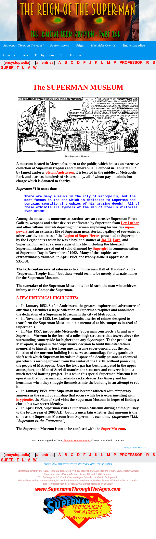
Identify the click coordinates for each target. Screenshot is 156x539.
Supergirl (100, 253)
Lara (116, 244)
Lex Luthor (130, 227)
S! (61, 55)
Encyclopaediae (134, 45)
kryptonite (24, 404)
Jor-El (106, 244)
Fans (25, 55)
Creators (9, 55)
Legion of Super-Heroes (81, 240)
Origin (80, 45)
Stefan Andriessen (60, 172)
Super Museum (113, 433)
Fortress (75, 55)
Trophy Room (44, 55)
